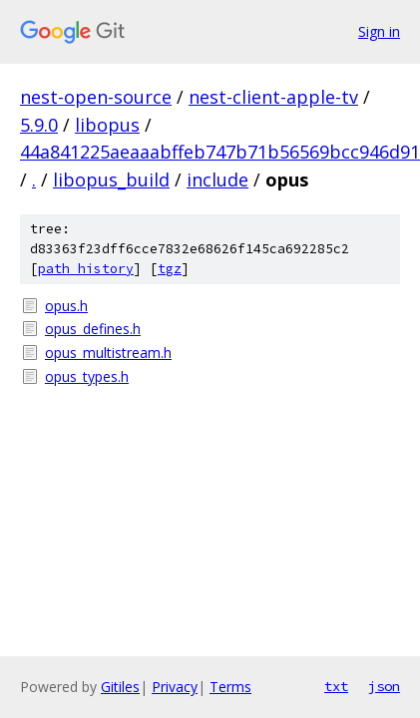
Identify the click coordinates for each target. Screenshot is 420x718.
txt (336, 686)
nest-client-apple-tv (273, 97)
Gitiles (120, 686)
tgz (170, 268)
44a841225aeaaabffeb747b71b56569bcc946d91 (220, 152)
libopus (107, 125)
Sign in (379, 31)
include (217, 179)
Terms (230, 686)
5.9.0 (39, 125)
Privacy (175, 686)
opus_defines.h (93, 328)
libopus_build (111, 179)
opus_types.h (87, 376)
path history (86, 268)
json (384, 686)
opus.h (66, 305)
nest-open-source (96, 97)
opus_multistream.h (108, 352)
